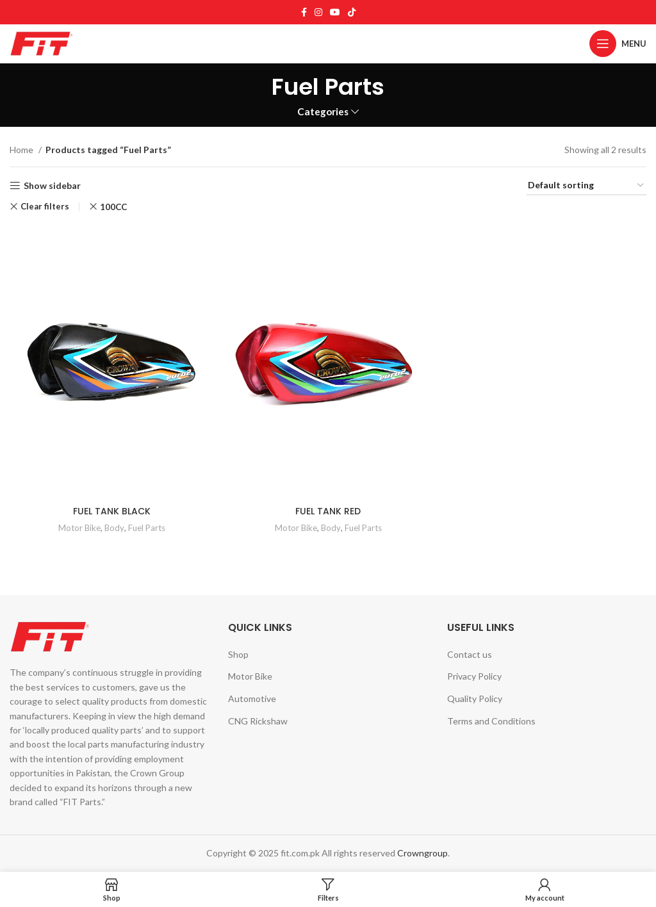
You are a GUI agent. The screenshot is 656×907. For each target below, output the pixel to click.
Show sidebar (52, 186)
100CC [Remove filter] (113, 207)
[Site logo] (42, 42)
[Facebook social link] (304, 12)
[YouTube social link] (335, 12)
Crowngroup (422, 852)
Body (114, 528)
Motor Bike (79, 528)
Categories (322, 112)
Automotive (252, 698)
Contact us (469, 654)
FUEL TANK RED (328, 511)
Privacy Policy (474, 676)
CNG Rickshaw (258, 720)
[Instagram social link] (318, 12)
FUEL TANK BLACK (112, 511)
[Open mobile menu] (618, 43)
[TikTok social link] (351, 12)
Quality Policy (474, 698)
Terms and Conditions (491, 720)
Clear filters (44, 206)
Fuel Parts (146, 528)
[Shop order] (586, 186)
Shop (238, 654)
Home (22, 149)
